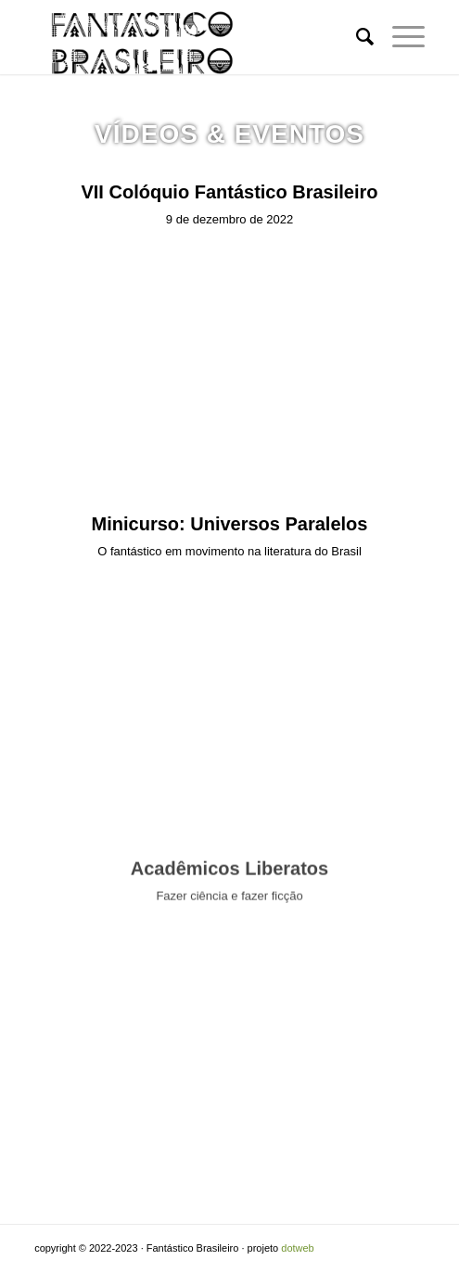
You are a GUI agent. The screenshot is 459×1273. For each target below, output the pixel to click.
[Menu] (399, 37)
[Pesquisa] (356, 37)
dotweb (297, 1248)
